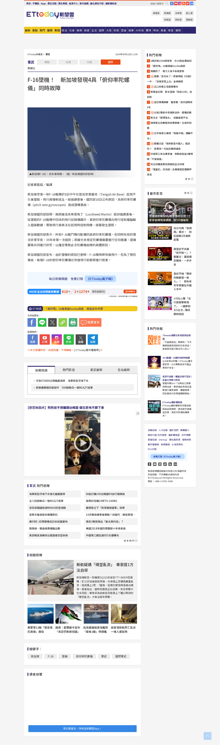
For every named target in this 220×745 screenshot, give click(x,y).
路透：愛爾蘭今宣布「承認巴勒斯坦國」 (67, 629)
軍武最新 (96, 369)
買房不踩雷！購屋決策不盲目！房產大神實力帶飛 (177, 378)
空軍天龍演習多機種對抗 (43, 514)
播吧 (50, 30)
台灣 (68, 62)
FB (172, 3)
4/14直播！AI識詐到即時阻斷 (176, 357)
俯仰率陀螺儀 (84, 656)
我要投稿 (152, 430)
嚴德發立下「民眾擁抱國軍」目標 (105, 507)
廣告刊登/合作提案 (157, 435)
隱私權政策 (174, 439)
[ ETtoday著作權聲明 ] (87, 350)
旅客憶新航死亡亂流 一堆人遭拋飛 (124, 629)
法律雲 (178, 13)
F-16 (50, 656)
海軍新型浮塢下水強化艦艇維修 (47, 494)
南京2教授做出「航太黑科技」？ (105, 521)
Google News (191, 3)
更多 (189, 179)
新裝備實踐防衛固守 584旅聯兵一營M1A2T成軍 (64, 387)
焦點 (35, 30)
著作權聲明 (153, 444)
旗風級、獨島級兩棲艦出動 (44, 528)
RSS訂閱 (152, 449)
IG (180, 3)
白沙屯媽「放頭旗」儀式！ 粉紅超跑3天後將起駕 (183, 234)
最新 (27, 30)
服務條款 (186, 439)
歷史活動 (52, 3)
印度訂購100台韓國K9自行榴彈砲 (105, 494)
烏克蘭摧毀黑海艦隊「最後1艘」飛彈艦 (95, 629)
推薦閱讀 (41, 370)
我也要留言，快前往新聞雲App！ (82, 728)
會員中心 (73, 3)
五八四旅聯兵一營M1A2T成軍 (46, 501)
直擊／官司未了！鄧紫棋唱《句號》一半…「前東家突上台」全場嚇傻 (169, 78)
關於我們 (173, 430)
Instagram (160, 464)
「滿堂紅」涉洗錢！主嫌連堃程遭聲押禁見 (169, 172)
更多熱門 (131, 540)
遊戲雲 (189, 19)
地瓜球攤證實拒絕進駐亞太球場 (167, 164)
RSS (183, 3)
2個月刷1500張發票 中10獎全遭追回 (171, 60)
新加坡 (35, 656)
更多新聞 (129, 291)
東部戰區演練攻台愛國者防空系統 (48, 535)
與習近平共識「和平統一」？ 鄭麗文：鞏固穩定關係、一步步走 (183, 256)
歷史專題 (62, 3)
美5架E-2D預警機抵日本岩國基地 (48, 521)
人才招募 (163, 430)
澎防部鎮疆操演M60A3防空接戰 (47, 507)
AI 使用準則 (177, 444)
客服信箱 (152, 439)
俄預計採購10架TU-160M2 (101, 501)
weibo (187, 3)
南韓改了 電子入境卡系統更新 (167, 71)
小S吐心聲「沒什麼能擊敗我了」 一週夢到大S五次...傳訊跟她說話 (182, 306)
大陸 (89, 62)
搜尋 (166, 3)
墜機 (65, 656)
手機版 (35, 3)
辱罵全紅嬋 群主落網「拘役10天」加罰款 (169, 94)
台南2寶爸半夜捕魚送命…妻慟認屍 (171, 112)
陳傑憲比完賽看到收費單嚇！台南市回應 (169, 125)
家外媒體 (84, 3)
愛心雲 (189, 13)
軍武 (104, 656)
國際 (110, 62)
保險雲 (178, 19)
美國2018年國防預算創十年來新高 (106, 528)
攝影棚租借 (111, 3)
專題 (57, 30)
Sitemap (163, 439)
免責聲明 (165, 444)
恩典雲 (167, 19)
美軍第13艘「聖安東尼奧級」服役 (40, 629)
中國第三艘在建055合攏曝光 (102, 535)
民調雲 (167, 13)
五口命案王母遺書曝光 (164, 86)
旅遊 (87, 30)
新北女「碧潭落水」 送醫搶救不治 (169, 117)
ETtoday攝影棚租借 (172, 402)
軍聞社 (31, 68)
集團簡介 (184, 430)
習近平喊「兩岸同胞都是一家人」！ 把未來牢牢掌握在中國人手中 (183, 281)
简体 (28, 3)
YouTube (176, 3)
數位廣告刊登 (97, 3)
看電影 (156, 13)
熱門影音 (69, 369)
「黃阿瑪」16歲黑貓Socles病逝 (168, 66)
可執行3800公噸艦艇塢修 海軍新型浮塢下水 (62, 380)
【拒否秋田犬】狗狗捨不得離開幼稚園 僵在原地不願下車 (65, 407)
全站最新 (124, 369)
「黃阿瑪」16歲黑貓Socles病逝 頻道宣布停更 (74, 309)
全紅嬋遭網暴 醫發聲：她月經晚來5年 (169, 104)
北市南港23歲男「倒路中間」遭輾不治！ (170, 135)
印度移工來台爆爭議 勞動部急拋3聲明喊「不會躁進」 (170, 156)
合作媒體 (186, 435)
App (43, 3)
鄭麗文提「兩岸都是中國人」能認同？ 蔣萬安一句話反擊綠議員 (168, 146)
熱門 (42, 30)
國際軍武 (120, 656)
